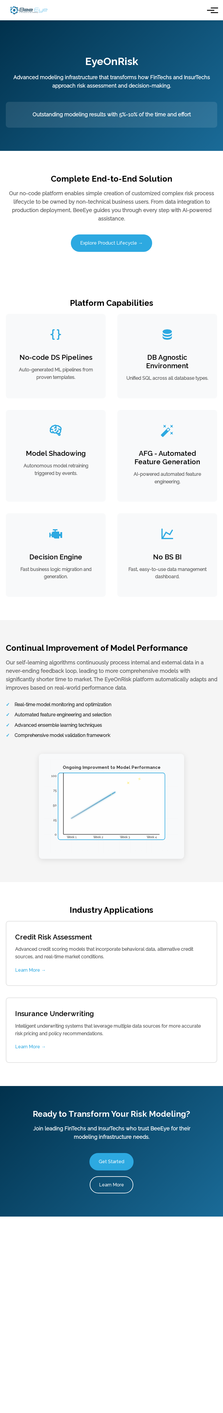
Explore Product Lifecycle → (111, 243)
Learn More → (30, 970)
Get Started (111, 1161)
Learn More (111, 1185)
